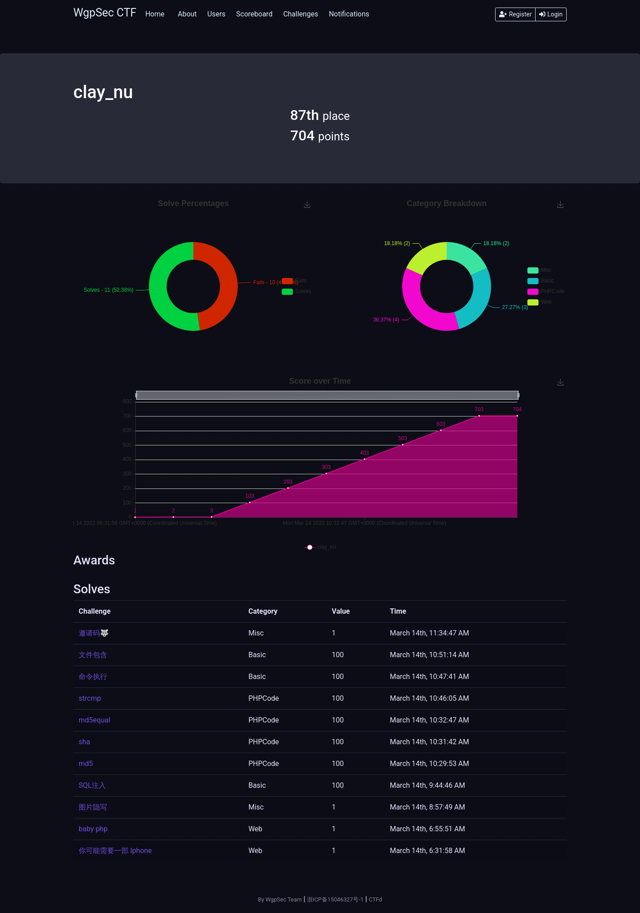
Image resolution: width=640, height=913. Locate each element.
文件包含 (93, 655)
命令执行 (93, 676)
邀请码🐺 (94, 633)
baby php (93, 829)
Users (217, 14)
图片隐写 (93, 807)
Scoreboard (254, 14)
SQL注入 (92, 785)
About (187, 14)
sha (84, 742)
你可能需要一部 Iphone (115, 850)
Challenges (300, 14)
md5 (86, 763)
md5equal (94, 720)
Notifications (349, 14)
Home (154, 14)
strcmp (90, 698)
